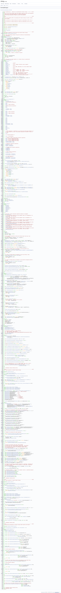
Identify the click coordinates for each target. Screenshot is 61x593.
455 (2, 347)
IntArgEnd (7, 109)
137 (2, 112)
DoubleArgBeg (8, 123)
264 (2, 206)
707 (2, 534)
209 (2, 165)
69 (2, 62)
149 (2, 121)
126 (2, 104)
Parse (14, 408)
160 (2, 129)
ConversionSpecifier (9, 99)
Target (23, 355)
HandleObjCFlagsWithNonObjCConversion (11, 546)
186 (2, 148)
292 (2, 227)
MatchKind (8, 214)
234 (2, 184)
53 (2, 50)
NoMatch (7, 216)
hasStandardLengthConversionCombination (14, 361)
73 (2, 65)
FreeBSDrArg (8, 149)
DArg (6, 104)
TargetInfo (8, 30)
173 (2, 139)
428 (2, 327)
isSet (8, 39)
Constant (18, 274)
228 (2, 179)
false (22, 38)
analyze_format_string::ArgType (11, 493)
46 (2, 45)
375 (2, 288)
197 (2, 156)
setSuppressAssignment (10, 501)
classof (10, 383)
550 (2, 418)
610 (2, 462)
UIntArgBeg (7, 115)
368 (2, 283)
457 (2, 349)
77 (2, 68)
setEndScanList (9, 182)
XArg (6, 114)
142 (2, 116)
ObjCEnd (7, 145)
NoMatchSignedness (9, 227)
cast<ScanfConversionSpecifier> (13, 509)
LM (10, 327)
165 (2, 133)
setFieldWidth (9, 352)
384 (2, 295)
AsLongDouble (8, 71)
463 (2, 353)
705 (2, 532)
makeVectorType (10, 269)
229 (2, 180)
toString (10, 48)
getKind (8, 91)
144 (2, 117)
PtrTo (11, 249)
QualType (6, 233)
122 (2, 101)
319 (2, 247)
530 (2, 403)
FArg (6, 118)
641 (2, 485)
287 (2, 223)
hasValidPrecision (10, 475)
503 (2, 383)
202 (2, 160)
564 (2, 428)
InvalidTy (7, 206)
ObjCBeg (21, 379)
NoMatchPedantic (8, 225)
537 (2, 408)
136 (2, 111)
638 (2, 483)
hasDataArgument (11, 292)
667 (2, 504)
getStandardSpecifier (21, 196)
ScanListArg (8, 156)
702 (2, 530)
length (9, 320)
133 (2, 109)
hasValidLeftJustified (10, 473)
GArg (6, 121)
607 (2, 460)
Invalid (11, 243)
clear (8, 40)
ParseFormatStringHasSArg (10, 578)
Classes (19, 3)
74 (2, 65)
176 (2, 141)
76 (2, 67)
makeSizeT (12, 255)
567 (2, 430)
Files (22, 3)
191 (2, 152)
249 (2, 195)
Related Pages (7, 3)
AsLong (7, 65)
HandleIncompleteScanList (14, 573)
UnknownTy (7, 205)
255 (2, 199)
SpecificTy (7, 207)
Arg (21, 274)
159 (2, 128)
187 (2, 149)
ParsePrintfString (9, 575)
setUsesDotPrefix (10, 317)
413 (2, 316)
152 (2, 123)
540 (2, 410)
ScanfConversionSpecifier (10, 483)
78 (2, 68)
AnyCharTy (7, 209)
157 (2, 127)
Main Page (2, 3)
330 (2, 255)
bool (12, 50)
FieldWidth (12, 327)
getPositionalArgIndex (12, 344)
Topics (10, 3)
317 (2, 245)
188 (2, 150)
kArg (6, 138)
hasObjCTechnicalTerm (16, 455)
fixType (8, 466)
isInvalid (8, 286)
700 (2, 529)
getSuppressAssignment (16, 504)
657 (2, 497)
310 (2, 240)
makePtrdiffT (12, 261)
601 (2, 455)
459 (2, 350)
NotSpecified (14, 274)
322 (2, 249)
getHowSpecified (12, 287)
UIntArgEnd (7, 116)
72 (2, 64)
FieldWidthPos (15, 527)
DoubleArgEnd (8, 124)
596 (2, 452)
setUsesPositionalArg (10, 340)
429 (2, 328)
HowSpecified (9, 274)
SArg (6, 129)
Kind (7, 61)
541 (2, 411)
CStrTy (7, 210)
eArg (6, 119)
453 (2, 346)
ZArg (6, 136)
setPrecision (9, 436)
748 (2, 564)
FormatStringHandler (9, 529)
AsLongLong (7, 65)
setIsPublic (9, 427)
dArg (6, 103)
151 (2, 122)
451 (2, 344)
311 (2, 241)
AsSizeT (7, 68)
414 (2, 317)
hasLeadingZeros (15, 454)
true (15, 378)
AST (7, 5)
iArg (6, 105)
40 (2, 40)
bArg (6, 106)
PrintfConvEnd (8, 154)
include (2, 5)
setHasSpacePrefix (10, 418)
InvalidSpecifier (8, 101)
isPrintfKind (9, 195)
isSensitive (14, 459)
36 (2, 37)
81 (2, 71)
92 (2, 79)
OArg (6, 111)
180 (2, 144)
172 (2, 138)
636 (2, 481)
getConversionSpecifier (21, 433)
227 (2, 179)
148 (2, 120)
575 (2, 436)
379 (2, 291)
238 (2, 187)
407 (2, 312)
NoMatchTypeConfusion (9, 229)
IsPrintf (8, 161)
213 (2, 168)
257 (2, 201)
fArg (6, 117)
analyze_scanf (10, 481)
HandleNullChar (12, 532)
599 (2, 454)
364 (2, 280)
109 (2, 91)
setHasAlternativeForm (10, 420)
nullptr (19, 161)
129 (2, 106)
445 (2, 340)
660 (2, 499)
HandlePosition (12, 534)
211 (2, 167)
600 (2, 455)
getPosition (11, 45)
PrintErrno (7, 152)
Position (15, 161)
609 (2, 461)
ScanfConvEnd (8, 158)
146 (2, 119)
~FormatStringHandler (11, 531)
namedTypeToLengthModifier (14, 364)
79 (2, 69)
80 (2, 70)
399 (2, 306)
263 (2, 205)
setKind (8, 92)
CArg (6, 128)
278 (2, 216)
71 (2, 63)
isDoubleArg (9, 188)
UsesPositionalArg (23, 336)
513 (2, 390)
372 (2, 286)
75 (2, 66)
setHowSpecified (9, 288)
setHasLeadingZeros (10, 422)
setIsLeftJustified (10, 413)
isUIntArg (8, 187)
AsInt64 (7, 71)
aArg (6, 122)
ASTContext (15, 265)
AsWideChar (7, 74)
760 (2, 573)
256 (2, 200)
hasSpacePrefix (14, 455)
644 (2, 487)
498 (2, 379)
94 (2, 80)
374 (2, 287)
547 (2, 415)
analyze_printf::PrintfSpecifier (14, 551)
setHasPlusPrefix (10, 415)
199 (2, 158)
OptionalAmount (8, 273)
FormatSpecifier (9, 325)
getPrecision (15, 440)
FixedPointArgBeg (8, 141)
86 (2, 74)
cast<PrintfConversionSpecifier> (14, 434)
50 (2, 48)
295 (2, 229)
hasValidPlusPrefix (10, 470)
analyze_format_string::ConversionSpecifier (16, 373)
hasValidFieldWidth (10, 476)
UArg (6, 113)
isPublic (13, 458)
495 (2, 377)
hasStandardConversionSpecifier (12, 360)
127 (2, 105)
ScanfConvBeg (8, 157)
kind (7, 162)
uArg (6, 112)
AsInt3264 (7, 70)
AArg (6, 122)
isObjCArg (8, 379)
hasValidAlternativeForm (11, 471)
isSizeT (8, 245)
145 (2, 118)
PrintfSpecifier (9, 390)
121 (2, 100)
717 (2, 541)
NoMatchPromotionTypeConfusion (11, 223)
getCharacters (11, 167)
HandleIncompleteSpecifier (14, 539)
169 (2, 136)
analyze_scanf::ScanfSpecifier (26, 564)
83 (2, 72)
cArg (6, 102)
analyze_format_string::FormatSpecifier (23, 390)
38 (2, 39)
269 (2, 210)
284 (2, 221)
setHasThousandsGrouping (11, 411)
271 (2, 211)
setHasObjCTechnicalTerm (11, 424)
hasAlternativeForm (15, 453)
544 (2, 413)
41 (2, 41)
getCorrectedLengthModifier (21, 358)
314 (2, 243)
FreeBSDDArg (8, 148)
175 (2, 140)
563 (2, 427)
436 (2, 333)
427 (2, 327)
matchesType (11, 265)
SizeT (18, 237)
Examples (26, 3)
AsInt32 (7, 69)
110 (2, 92)
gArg (6, 120)
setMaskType (9, 462)
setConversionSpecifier (11, 410)
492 (2, 375)
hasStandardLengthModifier (11, 357)
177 (2, 142)
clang (4, 5)
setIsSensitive (9, 428)
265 (2, 207)
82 (2, 71)
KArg (6, 139)
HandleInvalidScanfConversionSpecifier (12, 564)
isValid (8, 244)
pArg (6, 126)
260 (2, 203)
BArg (6, 107)
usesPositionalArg (15, 277)
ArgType (7, 203)
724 (2, 546)
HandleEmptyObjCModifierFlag (15, 541)
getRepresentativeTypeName (14, 270)
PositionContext (8, 527)
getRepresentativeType (12, 267)
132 (2, 108)
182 (2, 145)
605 (2, 458)
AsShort (7, 63)
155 (2, 125)
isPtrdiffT (8, 247)
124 (2, 102)
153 (2, 124)
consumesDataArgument (10, 168)
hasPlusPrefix (14, 452)
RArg (6, 140)
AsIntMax (7, 67)
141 (2, 115)
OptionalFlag (8, 36)
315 (2, 244)
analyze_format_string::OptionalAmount (13, 388)
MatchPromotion (8, 221)
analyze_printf (10, 371)
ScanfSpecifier (8, 497)
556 (2, 422)
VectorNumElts (12, 329)
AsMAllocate (8, 73)
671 (2, 507)
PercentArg (9, 172)
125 (2, 103)
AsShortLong (8, 64)
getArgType (9, 309)
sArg (6, 125)
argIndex (9, 333)
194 (2, 154)
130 (2, 107)
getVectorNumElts (16, 350)
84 (2, 73)
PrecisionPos (22, 527)
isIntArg (8, 184)
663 (2, 501)
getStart (10, 79)
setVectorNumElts (10, 349)
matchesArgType (11, 266)
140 (2, 114)
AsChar (8, 84)
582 (2, 441)
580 (2, 440)
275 (2, 214)
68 (2, 61)
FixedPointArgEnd (8, 142)
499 (2, 380)
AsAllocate (7, 72)
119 (2, 99)
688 (2, 520)
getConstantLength (11, 302)
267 (2, 208)
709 (2, 535)
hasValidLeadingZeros (10, 472)
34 (2, 36)
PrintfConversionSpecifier (9, 375)
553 (2, 420)
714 (2, 539)
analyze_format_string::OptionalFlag (12, 389)
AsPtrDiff (7, 68)
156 (2, 126)
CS (12, 328)
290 (2, 225)
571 (2, 433)
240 (2, 188)
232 (2, 182)
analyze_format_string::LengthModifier (13, 387)
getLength (9, 80)
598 (2, 453)
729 (2, 550)
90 (2, 77)
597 (2, 452)
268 (2, 209)
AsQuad (7, 66)
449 (2, 343)
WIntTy (7, 211)
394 (2, 302)
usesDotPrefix (9, 316)
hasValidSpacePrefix (10, 472)
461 (2, 352)
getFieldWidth (15, 347)
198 (2, 157)
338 (2, 261)
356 (2, 274)
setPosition (9, 41)
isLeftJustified (15, 452)
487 (2, 371)
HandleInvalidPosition (13, 535)
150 (2, 122)
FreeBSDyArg (8, 150)
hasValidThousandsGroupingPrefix (12, 474)
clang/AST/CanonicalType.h (12, 26)
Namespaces (14, 3)
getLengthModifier (16, 346)
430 (2, 329)
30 (2, 33)
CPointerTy (7, 208)
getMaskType (11, 461)
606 (2, 459)
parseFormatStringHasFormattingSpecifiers (13, 583)
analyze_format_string (12, 33)
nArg (6, 127)
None (6, 62)
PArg (6, 133)
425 (2, 325)
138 (2, 113)
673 (2, 509)
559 (2, 424)
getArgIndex (10, 291)
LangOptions (22, 360)
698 (2, 527)
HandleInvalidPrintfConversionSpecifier (17, 550)
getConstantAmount (11, 295)
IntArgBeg (7, 108)
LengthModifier (7, 77)
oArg (11, 115)
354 (2, 273)
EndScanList (24, 161)
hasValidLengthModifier (11, 355)
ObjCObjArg (7, 144)
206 (2, 163)
